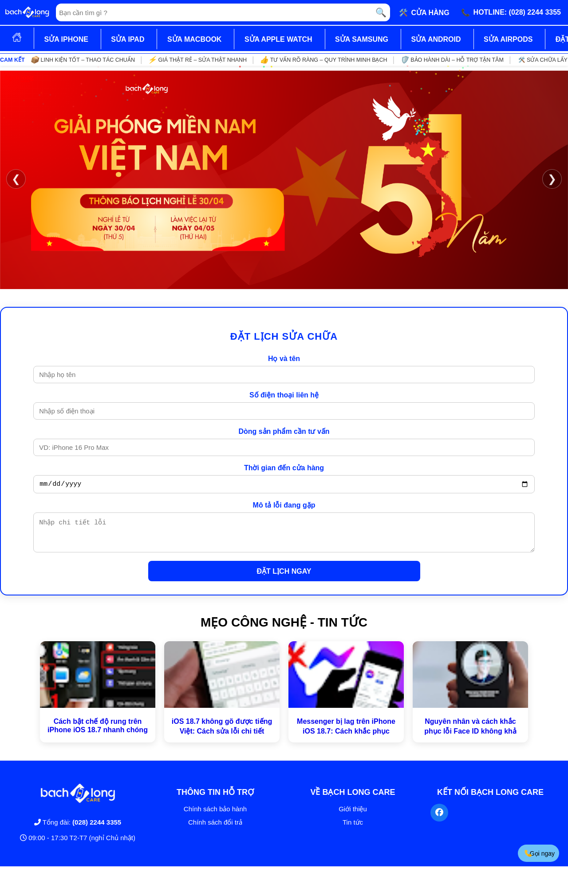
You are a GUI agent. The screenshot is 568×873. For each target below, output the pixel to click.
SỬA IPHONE (66, 39)
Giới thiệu (353, 815)
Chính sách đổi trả (215, 829)
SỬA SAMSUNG (361, 39)
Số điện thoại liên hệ (284, 395)
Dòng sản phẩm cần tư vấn (283, 431)
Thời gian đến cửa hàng (284, 468)
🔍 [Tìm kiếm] (381, 12)
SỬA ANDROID (436, 39)
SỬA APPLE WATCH (278, 39)
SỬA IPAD (127, 39)
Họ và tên (284, 358)
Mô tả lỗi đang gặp (284, 506)
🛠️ (424, 12)
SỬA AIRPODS (508, 39)
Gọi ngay (539, 853)
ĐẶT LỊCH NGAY (284, 578)
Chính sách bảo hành (215, 815)
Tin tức (353, 829)
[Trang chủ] (27, 12)
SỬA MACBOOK (194, 39)
